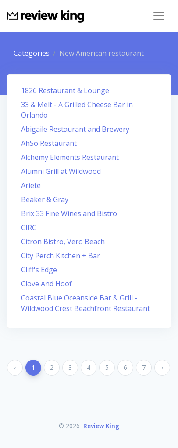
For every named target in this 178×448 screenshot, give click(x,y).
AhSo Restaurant (49, 143)
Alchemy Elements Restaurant (70, 157)
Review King (101, 426)
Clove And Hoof (46, 284)
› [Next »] (162, 367)
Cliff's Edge (39, 270)
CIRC (28, 227)
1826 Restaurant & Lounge (65, 90)
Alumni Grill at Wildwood (61, 171)
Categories (32, 53)
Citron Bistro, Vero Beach (63, 241)
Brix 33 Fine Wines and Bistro (69, 213)
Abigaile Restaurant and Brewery (75, 129)
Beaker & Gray (44, 199)
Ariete (31, 185)
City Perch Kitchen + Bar (60, 255)
